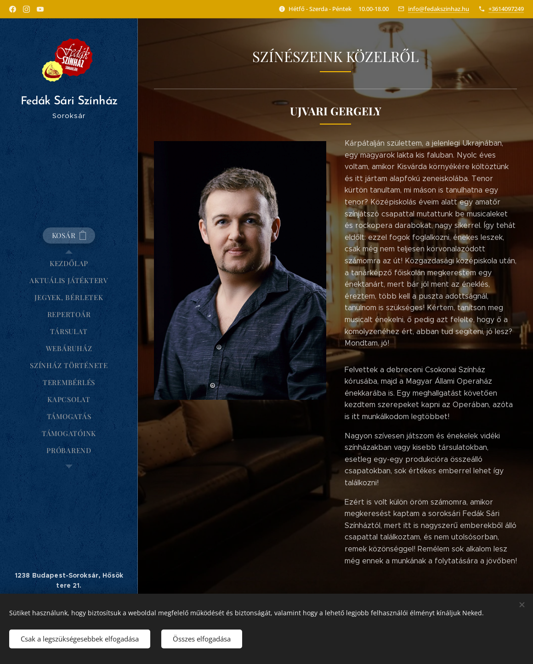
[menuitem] (69, 263)
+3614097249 (506, 9)
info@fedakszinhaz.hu (438, 9)
